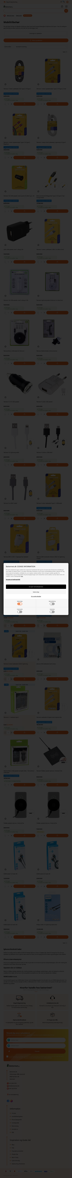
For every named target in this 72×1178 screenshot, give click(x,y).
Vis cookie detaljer (36, 596)
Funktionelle (20, 611)
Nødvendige (19, 603)
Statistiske (52, 611)
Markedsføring (52, 603)
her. (22, 576)
